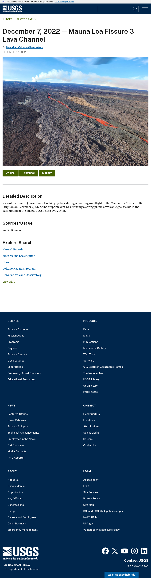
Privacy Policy (91, 498)
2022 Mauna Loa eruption (19, 255)
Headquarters (91, 414)
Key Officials (15, 498)
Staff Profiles (91, 426)
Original (10, 172)
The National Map (93, 373)
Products (90, 320)
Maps (86, 335)
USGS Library (91, 379)
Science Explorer (18, 329)
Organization (15, 492)
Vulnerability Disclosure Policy (101, 529)
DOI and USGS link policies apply (103, 511)
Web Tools (89, 354)
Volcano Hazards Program (19, 268)
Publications (90, 342)
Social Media (91, 432)
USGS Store (90, 385)
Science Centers (17, 354)
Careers (88, 439)
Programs (13, 342)
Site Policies (90, 492)
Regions (12, 348)
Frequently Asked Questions (24, 373)
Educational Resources (21, 379)
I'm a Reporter (16, 457)
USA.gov (88, 523)
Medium (47, 172)
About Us (13, 479)
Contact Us (89, 445)
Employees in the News (21, 439)
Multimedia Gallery (94, 348)
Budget (12, 511)
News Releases (17, 420)
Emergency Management (23, 529)
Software (88, 360)
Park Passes (90, 391)
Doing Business (17, 523)
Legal (87, 471)
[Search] (135, 9)
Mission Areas (16, 335)
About (12, 471)
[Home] (12, 11)
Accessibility (91, 479)
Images (7, 19)
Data (86, 329)
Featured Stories (18, 414)
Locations (89, 420)
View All (9, 281)
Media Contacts (17, 451)
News (11, 405)
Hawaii (7, 262)
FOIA (86, 486)
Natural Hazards (13, 249)
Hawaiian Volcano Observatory (24, 47)
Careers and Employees (22, 517)
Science (13, 320)
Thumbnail (28, 172)
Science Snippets (18, 426)
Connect (89, 405)
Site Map (88, 504)
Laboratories (15, 366)
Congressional (16, 504)
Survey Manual (16, 486)
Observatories (16, 360)
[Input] (118, 9)
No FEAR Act (91, 517)
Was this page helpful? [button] (121, 574)
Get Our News (16, 445)
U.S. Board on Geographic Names (103, 366)
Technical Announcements (23, 432)
